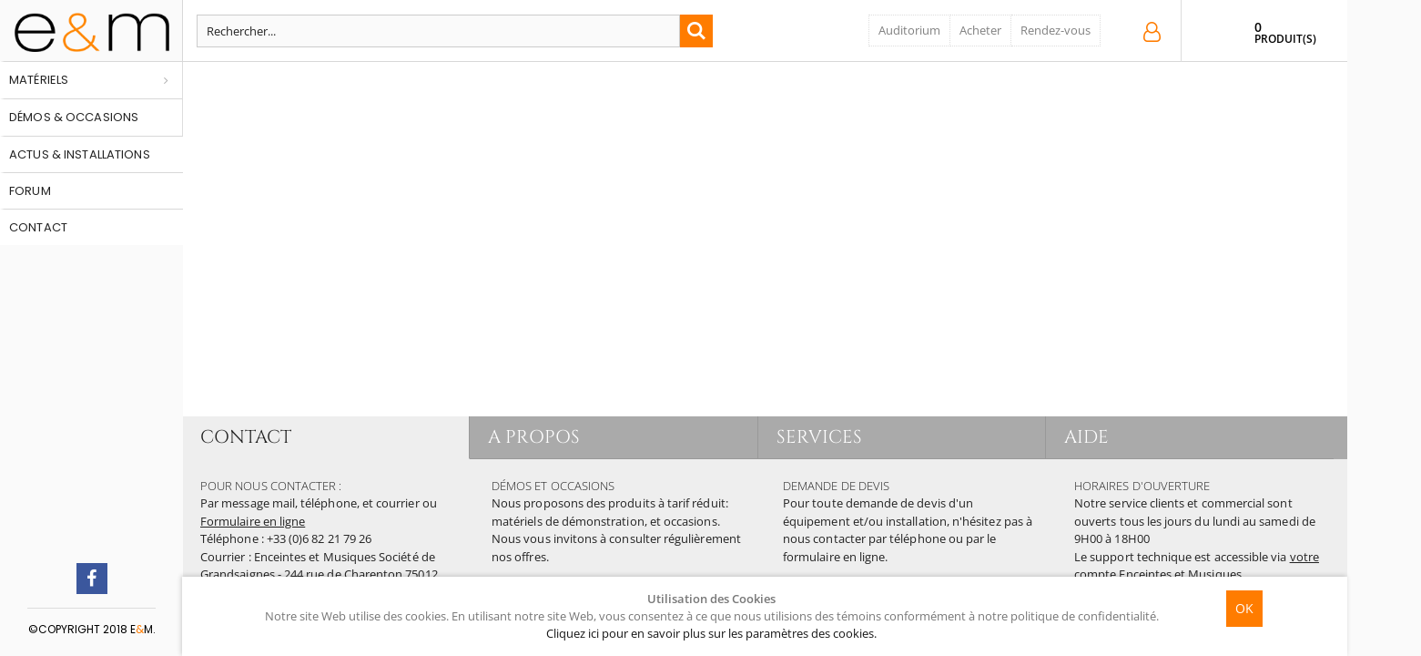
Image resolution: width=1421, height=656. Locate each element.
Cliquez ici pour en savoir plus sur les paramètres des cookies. (711, 633)
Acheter (980, 30)
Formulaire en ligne (252, 521)
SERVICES (819, 437)
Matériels (38, 79)
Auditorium (909, 30)
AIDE (1086, 437)
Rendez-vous (1055, 30)
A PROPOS (534, 437)
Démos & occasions (73, 117)
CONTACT (245, 437)
